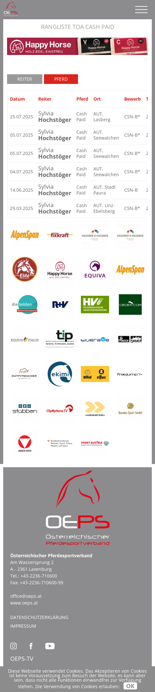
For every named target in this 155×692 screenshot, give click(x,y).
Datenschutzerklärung (39, 617)
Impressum (23, 626)
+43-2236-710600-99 (41, 582)
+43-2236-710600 (39, 576)
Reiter (24, 79)
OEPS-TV (21, 658)
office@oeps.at (26, 596)
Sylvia (54, 116)
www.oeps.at (24, 603)
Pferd (61, 79)
